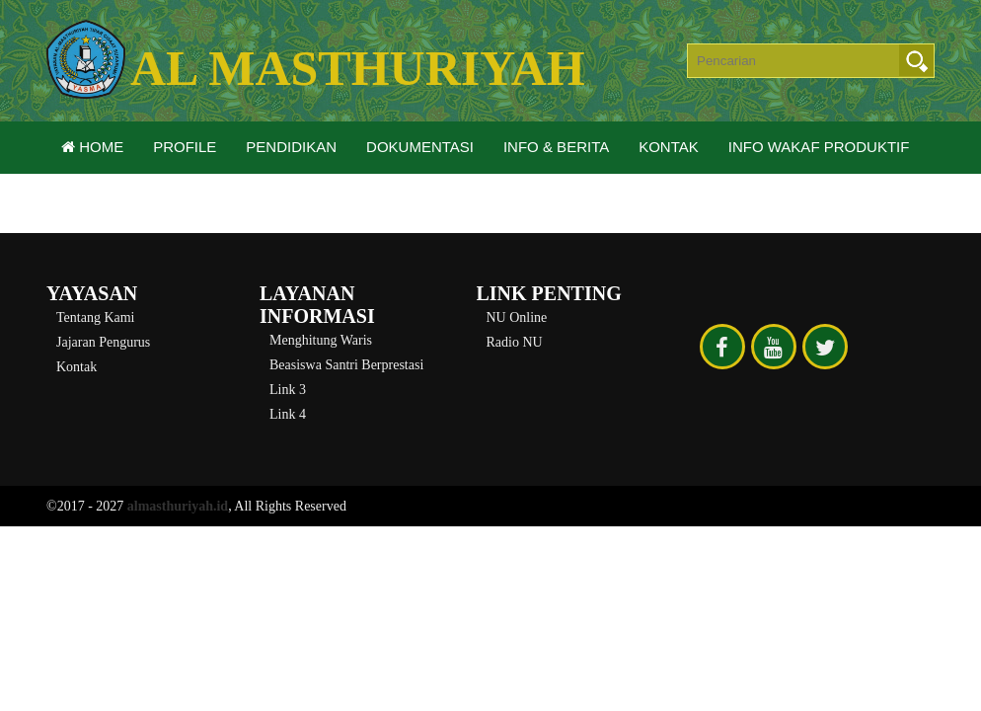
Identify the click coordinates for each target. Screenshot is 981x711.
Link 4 (287, 414)
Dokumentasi (420, 146)
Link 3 (287, 389)
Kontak (669, 146)
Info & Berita (556, 146)
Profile (184, 146)
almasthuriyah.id (177, 506)
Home (92, 146)
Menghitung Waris (320, 340)
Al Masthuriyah (357, 68)
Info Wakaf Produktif (819, 146)
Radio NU (515, 342)
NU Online (517, 317)
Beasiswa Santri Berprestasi (346, 364)
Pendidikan (291, 146)
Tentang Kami (95, 317)
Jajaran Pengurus (103, 342)
